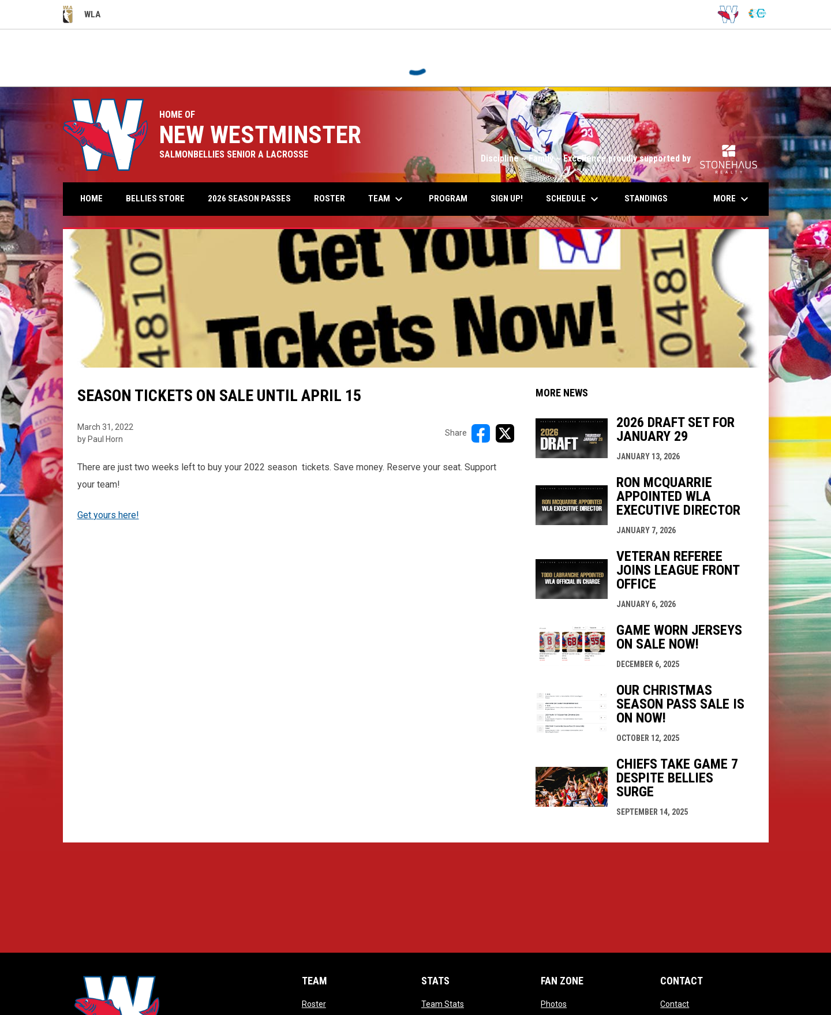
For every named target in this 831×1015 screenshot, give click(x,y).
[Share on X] (505, 433)
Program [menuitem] (448, 198)
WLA (81, 14)
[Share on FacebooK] (480, 433)
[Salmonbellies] (728, 14)
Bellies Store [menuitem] (155, 198)
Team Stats (442, 1004)
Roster (314, 1004)
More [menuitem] (732, 199)
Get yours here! (108, 515)
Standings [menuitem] (646, 198)
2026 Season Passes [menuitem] (254, 198)
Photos (554, 1004)
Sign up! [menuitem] (511, 198)
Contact (674, 1004)
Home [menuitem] (91, 198)
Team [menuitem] (387, 199)
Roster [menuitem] (329, 198)
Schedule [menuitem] (573, 199)
